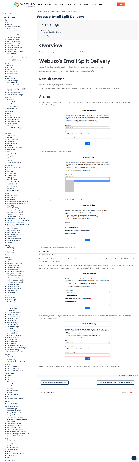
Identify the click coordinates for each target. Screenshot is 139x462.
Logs (6, 439)
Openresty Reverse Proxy (15, 352)
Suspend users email (13, 33)
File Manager (11, 252)
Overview (46, 30)
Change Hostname (13, 120)
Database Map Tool (13, 427)
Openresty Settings (13, 350)
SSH (8, 261)
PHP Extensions (11, 321)
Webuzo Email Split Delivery (16, 222)
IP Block (9, 259)
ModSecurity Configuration (15, 282)
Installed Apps (11, 300)
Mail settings (11, 199)
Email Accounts (12, 195)
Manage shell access (13, 37)
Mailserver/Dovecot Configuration (18, 220)
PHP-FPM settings (12, 325)
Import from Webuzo (13, 366)
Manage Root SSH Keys (14, 263)
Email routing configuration (15, 212)
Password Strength (13, 265)
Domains (8, 98)
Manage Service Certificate (16, 361)
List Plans (10, 65)
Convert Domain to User (15, 52)
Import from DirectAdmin (15, 370)
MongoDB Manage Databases (16, 432)
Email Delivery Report (14, 232)
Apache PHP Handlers (14, 335)
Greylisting (10, 206)
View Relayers (11, 236)
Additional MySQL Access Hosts (17, 419)
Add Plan (9, 67)
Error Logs (10, 445)
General (9, 137)
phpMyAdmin (11, 421)
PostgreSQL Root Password (15, 429)
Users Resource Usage (14, 41)
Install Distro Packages (14, 312)
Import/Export (11, 154)
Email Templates (12, 143)
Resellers (8, 76)
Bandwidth (10, 384)
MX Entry (9, 169)
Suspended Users (12, 31)
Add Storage (11, 250)
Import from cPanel (13, 368)
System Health (10, 461)
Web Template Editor (14, 43)
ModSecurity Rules (13, 286)
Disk (8, 382)
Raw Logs (10, 443)
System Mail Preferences (15, 398)
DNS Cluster (10, 188)
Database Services (11, 407)
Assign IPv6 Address (13, 122)
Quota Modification (13, 45)
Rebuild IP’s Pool (12, 124)
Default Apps (11, 310)
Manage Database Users (15, 417)
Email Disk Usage (12, 228)
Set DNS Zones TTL (13, 176)
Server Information (13, 394)
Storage (8, 246)
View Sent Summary (13, 241)
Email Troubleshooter (14, 230)
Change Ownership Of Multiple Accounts (17, 90)
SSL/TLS (7, 355)
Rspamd (9, 243)
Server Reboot (11, 386)
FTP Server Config (12, 318)
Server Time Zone (12, 139)
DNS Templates (12, 180)
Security (8, 257)
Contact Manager (12, 390)
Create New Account (13, 27)
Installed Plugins (12, 403)
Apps (7, 296)
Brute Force (10, 160)
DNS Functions (9, 165)
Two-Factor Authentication (15, 272)
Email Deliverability (13, 208)
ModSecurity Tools (13, 284)
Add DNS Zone (11, 173)
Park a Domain (11, 104)
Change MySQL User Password (17, 413)
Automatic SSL (11, 359)
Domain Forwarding (13, 106)
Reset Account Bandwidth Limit (17, 58)
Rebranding (10, 141)
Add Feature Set (12, 71)
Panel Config (11, 135)
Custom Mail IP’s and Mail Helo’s (17, 218)
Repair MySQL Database (14, 425)
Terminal (9, 375)
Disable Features (12, 73)
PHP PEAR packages (13, 327)
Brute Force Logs (12, 455)
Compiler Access (12, 270)
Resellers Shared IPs (13, 85)
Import (7, 364)
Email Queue (11, 197)
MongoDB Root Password (15, 436)
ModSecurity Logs (12, 449)
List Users (10, 25)
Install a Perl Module (13, 316)
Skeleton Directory (13, 39)
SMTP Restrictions (12, 290)
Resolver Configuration (14, 117)
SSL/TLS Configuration (14, 357)
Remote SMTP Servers (14, 238)
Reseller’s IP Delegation (14, 87)
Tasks (7, 255)
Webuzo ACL (11, 150)
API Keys (9, 158)
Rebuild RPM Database (14, 314)
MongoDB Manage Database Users (18, 434)
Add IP (9, 115)
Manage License (12, 156)
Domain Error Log (12, 447)
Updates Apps (11, 302)
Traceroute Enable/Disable (15, 276)
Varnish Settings (12, 339)
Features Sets (11, 69)
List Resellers (11, 79)
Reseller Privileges (12, 81)
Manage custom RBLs (14, 216)
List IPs (9, 113)
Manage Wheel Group (14, 274)
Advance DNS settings (14, 167)
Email (8, 152)
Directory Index (12, 308)
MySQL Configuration (13, 331)
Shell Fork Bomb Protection (15, 280)
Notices (9, 392)
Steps (48, 35)
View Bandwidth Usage (14, 47)
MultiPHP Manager (12, 323)
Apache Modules (12, 337)
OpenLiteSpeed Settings (15, 345)
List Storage (11, 248)
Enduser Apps (11, 306)
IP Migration (10, 126)
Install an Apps (11, 298)
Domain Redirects (12, 102)
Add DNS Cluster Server (14, 186)
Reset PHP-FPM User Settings (16, 348)
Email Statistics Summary (15, 234)
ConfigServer (11, 292)
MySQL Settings (12, 409)
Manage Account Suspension (16, 35)
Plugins (7, 401)
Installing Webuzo (10, 17)
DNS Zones (10, 171)
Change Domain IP (13, 108)
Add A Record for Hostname (16, 182)
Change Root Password (14, 148)
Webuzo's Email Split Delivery (52, 32)
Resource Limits (12, 50)
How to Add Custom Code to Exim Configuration (18, 225)
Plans (7, 63)
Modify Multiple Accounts (15, 60)
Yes (124, 392)
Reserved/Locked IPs (13, 130)
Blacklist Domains (12, 184)
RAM (8, 380)
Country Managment (13, 267)
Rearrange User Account (15, 56)
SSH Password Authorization (16, 278)
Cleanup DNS (11, 178)
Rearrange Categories (14, 162)
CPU (8, 378)
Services (9, 304)
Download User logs (13, 441)
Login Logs (10, 451)
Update (9, 145)
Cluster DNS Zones (13, 190)
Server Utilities (10, 373)
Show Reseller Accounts (14, 93)
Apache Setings (12, 333)
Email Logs (10, 458)
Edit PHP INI (10, 329)
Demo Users (11, 29)
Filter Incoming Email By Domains (17, 202)
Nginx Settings (11, 343)
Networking (9, 111)
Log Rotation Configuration (16, 453)
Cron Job (10, 388)
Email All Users (11, 54)
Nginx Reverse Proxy (13, 341)
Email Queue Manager (14, 210)
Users (7, 23)
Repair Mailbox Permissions (15, 214)
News (8, 396)
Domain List (10, 100)
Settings (8, 133)
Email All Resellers (12, 83)
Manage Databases (13, 415)
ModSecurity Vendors (14, 288)
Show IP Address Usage (14, 128)
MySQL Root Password (14, 411)
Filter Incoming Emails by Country (17, 204)
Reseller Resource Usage (15, 95)
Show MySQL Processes (14, 423)
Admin (6, 20)
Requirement (51, 34)
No (131, 392)
